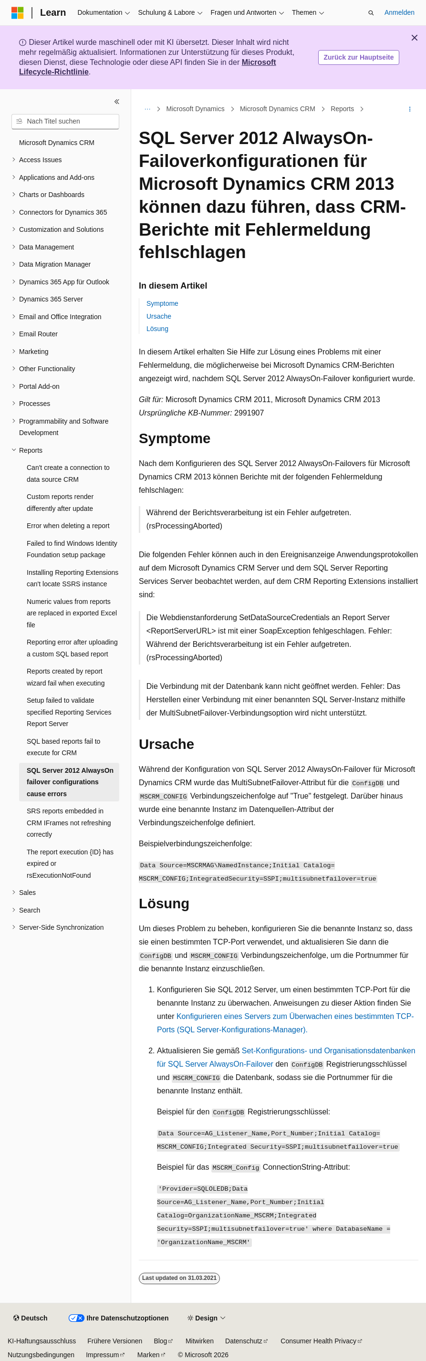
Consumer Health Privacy (318, 1341)
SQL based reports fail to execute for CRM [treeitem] (63, 747)
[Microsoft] (17, 13)
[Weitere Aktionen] (410, 109)
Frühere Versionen (114, 1341)
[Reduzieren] (117, 101)
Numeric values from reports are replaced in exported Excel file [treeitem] (72, 613)
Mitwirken (200, 1341)
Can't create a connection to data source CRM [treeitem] (68, 473)
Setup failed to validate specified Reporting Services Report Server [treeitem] (69, 711)
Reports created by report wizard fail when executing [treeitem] (65, 677)
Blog (160, 1341)
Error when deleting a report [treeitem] (68, 526)
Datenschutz (243, 1341)
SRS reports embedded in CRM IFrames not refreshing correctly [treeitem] (69, 822)
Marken (148, 1355)
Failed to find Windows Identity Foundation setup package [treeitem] (72, 549)
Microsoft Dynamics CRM (277, 109)
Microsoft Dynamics (195, 109)
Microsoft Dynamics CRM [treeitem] (56, 142)
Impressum (102, 1355)
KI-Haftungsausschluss (42, 1341)
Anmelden (399, 12)
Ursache (158, 316)
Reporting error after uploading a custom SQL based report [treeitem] (72, 648)
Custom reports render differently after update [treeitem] (60, 502)
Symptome (162, 303)
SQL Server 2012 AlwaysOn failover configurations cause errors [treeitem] (70, 782)
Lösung (157, 328)
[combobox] (65, 121)
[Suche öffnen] (371, 12)
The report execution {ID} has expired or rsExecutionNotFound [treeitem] (70, 863)
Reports (342, 109)
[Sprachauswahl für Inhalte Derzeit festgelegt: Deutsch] (30, 1318)
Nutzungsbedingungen (41, 1355)
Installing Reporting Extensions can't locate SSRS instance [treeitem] (72, 578)
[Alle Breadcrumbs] (147, 109)
